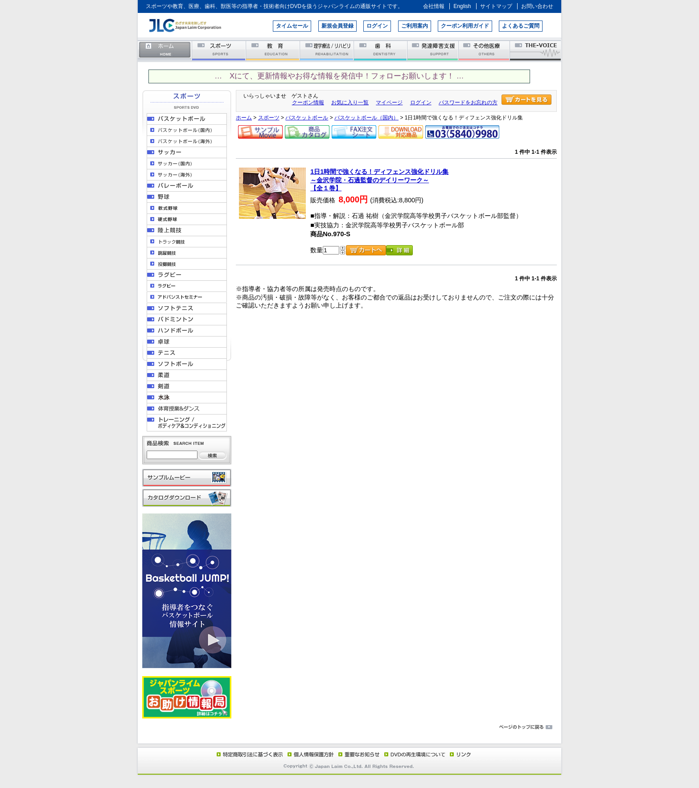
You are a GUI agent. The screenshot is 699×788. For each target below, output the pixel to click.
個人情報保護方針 (309, 754)
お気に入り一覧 (350, 102)
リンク (460, 754)
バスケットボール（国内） (366, 118)
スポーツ (219, 50)
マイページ (389, 102)
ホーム (165, 50)
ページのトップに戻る (349, 727)
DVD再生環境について (415, 754)
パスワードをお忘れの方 (468, 102)
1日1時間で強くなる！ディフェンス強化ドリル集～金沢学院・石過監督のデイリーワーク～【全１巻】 (379, 180)
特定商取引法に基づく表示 (249, 754)
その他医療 (484, 50)
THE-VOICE (535, 50)
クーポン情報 (308, 102)
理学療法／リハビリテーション (327, 50)
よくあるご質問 (520, 26)
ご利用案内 (414, 26)
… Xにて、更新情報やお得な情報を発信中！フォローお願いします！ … (339, 76)
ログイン (377, 26)
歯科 (381, 50)
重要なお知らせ (357, 754)
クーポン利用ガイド (465, 26)
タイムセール (292, 26)
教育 (273, 50)
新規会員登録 (337, 26)
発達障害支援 (433, 50)
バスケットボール (306, 118)
